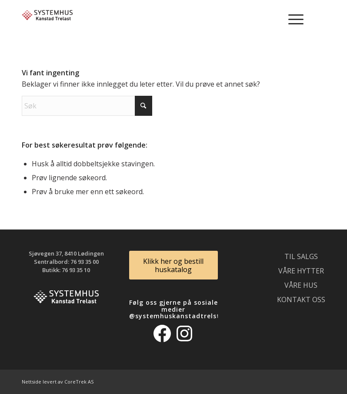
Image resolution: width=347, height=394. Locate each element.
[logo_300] (47, 19)
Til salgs (301, 256)
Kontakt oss (301, 299)
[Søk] (87, 106)
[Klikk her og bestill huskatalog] (173, 265)
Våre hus (300, 285)
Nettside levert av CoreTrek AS (57, 381)
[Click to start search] (143, 106)
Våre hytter (301, 271)
